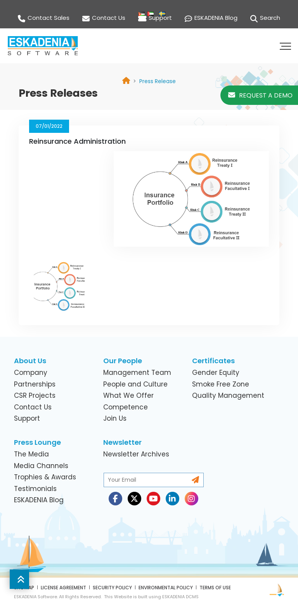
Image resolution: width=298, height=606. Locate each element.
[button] (286, 45)
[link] (157, 81)
